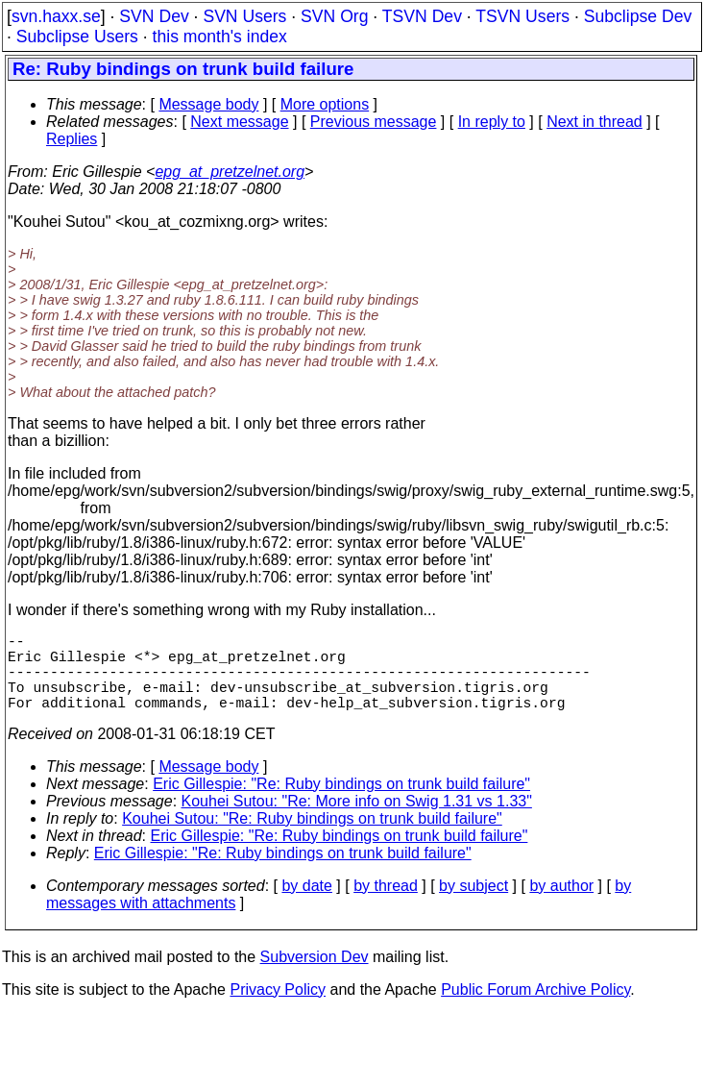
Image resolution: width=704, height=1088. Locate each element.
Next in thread (594, 121)
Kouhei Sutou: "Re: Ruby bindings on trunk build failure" (312, 837)
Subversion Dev (314, 976)
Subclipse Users (77, 36)
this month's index (220, 36)
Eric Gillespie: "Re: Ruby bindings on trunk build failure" (341, 803)
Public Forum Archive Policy (535, 1009)
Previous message (373, 121)
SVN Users (244, 16)
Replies (71, 139)
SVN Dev (153, 16)
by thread (385, 905)
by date (306, 905)
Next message (239, 121)
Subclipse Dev (638, 16)
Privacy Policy (278, 1009)
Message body (208, 104)
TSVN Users (522, 16)
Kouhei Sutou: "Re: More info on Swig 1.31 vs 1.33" (357, 820)
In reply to (491, 121)
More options (325, 104)
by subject (473, 905)
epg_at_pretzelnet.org (229, 171)
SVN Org (334, 16)
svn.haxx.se (56, 16)
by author (561, 905)
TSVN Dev (422, 16)
